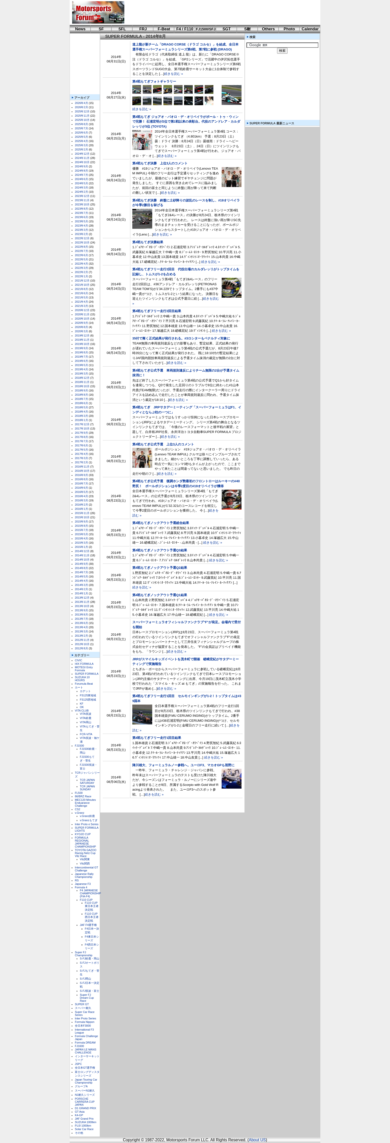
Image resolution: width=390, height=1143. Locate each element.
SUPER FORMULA (86, 673)
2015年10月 (82, 517)
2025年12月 (82, 111)
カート (79, 687)
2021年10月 (82, 284)
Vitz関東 (85, 859)
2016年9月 (81, 475)
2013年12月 (82, 597)
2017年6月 (81, 445)
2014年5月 (81, 576)
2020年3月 (81, 331)
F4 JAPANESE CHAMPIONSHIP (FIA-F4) (90, 893)
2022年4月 (81, 263)
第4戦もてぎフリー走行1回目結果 (156, 738)
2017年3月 (81, 458)
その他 (79, 1132)
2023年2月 (81, 234)
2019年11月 (82, 339)
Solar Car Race (84, 1129)
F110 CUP (86, 899)
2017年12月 (82, 424)
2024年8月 (81, 170)
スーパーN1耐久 (85, 1090)
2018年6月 (81, 403)
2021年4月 (81, 301)
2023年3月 (81, 229)
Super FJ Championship (83, 954)
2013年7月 (81, 618)
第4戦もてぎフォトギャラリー (154, 81)
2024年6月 (81, 179)
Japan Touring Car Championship (86, 1081)
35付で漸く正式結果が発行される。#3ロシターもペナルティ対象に (181, 338)
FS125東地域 (88, 695)
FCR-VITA (86, 734)
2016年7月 (81, 483)
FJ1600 (79, 1046)
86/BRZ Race (83, 796)
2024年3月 (81, 187)
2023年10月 (82, 204)
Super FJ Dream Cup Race (87, 997)
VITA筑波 (85, 713)
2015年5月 (81, 534)
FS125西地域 (88, 699)
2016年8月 (81, 479)
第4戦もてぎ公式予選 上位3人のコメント (163, 444)
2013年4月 (81, 627)
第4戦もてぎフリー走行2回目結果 (156, 311)
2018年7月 (81, 398)
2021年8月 (81, 288)
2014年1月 (81, 593)
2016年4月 (81, 496)
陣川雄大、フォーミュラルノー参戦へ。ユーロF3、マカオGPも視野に (183, 765)
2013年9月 (81, 610)
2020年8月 (81, 327)
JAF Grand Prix (84, 1118)
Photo (289, 29)
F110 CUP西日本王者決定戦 (91, 917)
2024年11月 (82, 157)
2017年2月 (81, 462)
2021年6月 (81, 293)
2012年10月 (82, 644)
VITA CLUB (82, 710)
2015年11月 (82, 513)
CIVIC (78, 660)
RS (77, 880)
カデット (85, 691)
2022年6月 (81, 255)
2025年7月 (81, 128)
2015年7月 (81, 529)
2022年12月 (82, 238)
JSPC (78, 1063)
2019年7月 (81, 356)
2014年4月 (81, 580)
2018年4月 (81, 411)
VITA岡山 (85, 722)
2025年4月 (81, 141)
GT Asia (80, 1111)
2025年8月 (81, 124)
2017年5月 (81, 449)
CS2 (77, 809)
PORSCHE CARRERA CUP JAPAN (85, 1101)
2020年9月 (81, 322)
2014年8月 (81, 568)
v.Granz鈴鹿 (87, 815)
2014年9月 (81, 563)
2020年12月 (82, 310)
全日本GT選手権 (85, 1067)
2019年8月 (81, 352)
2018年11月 (82, 382)
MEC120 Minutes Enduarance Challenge (85, 802)
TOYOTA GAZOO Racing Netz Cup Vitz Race (85, 853)
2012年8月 (81, 648)
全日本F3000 (83, 1025)
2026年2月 (81, 107)
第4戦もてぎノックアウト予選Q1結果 (159, 595)
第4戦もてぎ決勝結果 (147, 242)
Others (268, 29)
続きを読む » (173, 74)
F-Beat (164, 29)
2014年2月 (81, 589)
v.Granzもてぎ (89, 820)
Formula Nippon (84, 1021)
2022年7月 (81, 250)
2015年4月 (81, 538)
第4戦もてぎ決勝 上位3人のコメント (160, 163)
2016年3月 (81, 500)
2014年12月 (82, 551)
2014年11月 (82, 555)
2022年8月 (81, 246)
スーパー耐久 (83, 1007)
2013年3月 (81, 631)
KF (81, 703)
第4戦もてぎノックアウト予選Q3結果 (159, 550)
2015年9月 (81, 521)
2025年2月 (81, 149)
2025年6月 (81, 132)
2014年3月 (81, 584)
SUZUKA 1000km (85, 1122)
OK (82, 707)
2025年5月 (81, 136)
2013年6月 (81, 622)
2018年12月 (82, 377)
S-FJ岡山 (85, 978)
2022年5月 (81, 259)
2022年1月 (81, 276)
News (80, 29)
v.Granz (79, 812)
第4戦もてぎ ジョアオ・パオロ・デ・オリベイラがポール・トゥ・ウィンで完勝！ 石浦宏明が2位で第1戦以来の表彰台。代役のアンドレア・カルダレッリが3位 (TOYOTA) (186, 121)
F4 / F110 (184, 29)
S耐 (247, 29)
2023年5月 (81, 221)
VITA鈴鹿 (85, 717)
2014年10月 (82, 559)
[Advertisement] (218, 12)
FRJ (143, 29)
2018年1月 (81, 420)
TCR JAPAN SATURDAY (87, 781)
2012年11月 (82, 639)
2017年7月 (81, 441)
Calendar (310, 29)
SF (101, 29)
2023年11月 (82, 200)
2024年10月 (82, 162)
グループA (81, 1086)
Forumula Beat (84, 683)
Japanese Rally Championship (84, 875)
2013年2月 (81, 635)
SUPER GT (82, 1004)
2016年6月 (81, 487)
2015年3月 (81, 542)
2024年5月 (81, 183)
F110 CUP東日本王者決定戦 (91, 906)
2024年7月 (81, 174)
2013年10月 (82, 606)
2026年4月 (81, 102)
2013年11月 (82, 601)
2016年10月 (82, 470)
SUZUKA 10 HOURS (82, 679)
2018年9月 (81, 390)
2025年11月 (82, 115)
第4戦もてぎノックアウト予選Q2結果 (159, 568)
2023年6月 (81, 217)
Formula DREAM (85, 1042)
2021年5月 (81, 297)
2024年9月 (81, 166)
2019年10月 (82, 343)
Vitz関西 (85, 863)
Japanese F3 (83, 883)
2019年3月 (81, 373)
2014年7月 (81, 572)
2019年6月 (81, 360)
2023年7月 (81, 212)
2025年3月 (81, 145)
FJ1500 (79, 745)
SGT (227, 29)
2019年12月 (82, 335)
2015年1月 (81, 546)
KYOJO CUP (83, 834)
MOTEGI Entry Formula (84, 669)
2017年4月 (81, 453)
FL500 (79, 792)
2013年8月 (81, 614)
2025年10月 (82, 119)
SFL (122, 29)
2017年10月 (82, 428)
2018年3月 (81, 415)
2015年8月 (81, 525)
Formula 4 (81, 887)
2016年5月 (81, 491)
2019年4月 (81, 369)
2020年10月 (82, 318)
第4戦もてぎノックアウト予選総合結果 (160, 523)
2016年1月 (81, 508)
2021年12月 (82, 280)
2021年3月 (81, 305)
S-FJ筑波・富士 (89, 990)
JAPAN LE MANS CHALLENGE (85, 1051)
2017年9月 (81, 432)
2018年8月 (81, 394)
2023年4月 (81, 225)
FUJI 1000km (83, 1125)
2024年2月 (81, 191)
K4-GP (79, 1115)
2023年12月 (82, 195)
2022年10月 (82, 242)
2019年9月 (81, 348)
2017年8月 (81, 436)
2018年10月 (82, 386)
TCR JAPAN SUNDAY (87, 788)
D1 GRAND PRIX (85, 1108)
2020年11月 (82, 314)
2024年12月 (82, 153)
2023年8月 (81, 208)
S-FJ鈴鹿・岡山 (89, 958)
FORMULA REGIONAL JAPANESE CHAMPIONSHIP (85, 842)
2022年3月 (81, 267)
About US (257, 1140)
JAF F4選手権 (88, 924)
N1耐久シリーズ (85, 1094)
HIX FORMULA (84, 663)
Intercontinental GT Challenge (86, 869)
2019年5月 (81, 365)
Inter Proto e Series (86, 824)
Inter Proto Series (85, 1018)
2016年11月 (82, 466)
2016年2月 (81, 504)
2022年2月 (81, 272)
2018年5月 (81, 407)
